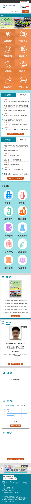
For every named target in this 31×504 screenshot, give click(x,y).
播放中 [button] (28, 18)
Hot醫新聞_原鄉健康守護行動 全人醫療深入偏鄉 (17, 306)
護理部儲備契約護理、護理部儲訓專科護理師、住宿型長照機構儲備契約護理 (16, 146)
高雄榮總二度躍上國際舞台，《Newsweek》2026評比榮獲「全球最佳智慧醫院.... (16, 115)
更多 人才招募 (18, 178)
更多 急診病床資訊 (15, 425)
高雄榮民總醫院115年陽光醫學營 (13, 120)
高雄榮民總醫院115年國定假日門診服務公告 (16, 106)
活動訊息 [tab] (23, 95)
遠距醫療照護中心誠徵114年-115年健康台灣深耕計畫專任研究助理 (16, 174)
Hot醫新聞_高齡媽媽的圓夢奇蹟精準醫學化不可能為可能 (17, 300)
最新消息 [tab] (8, 95)
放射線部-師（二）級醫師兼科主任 (13, 169)
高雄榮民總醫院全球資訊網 (15, 8)
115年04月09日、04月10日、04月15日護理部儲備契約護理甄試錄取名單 (16, 129)
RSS (11, 133)
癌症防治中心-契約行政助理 (11, 155)
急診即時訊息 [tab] (10, 405)
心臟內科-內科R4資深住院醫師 (12, 160)
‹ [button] (1, 468)
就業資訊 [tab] (8, 140)
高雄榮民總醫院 (15, 379)
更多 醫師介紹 (15, 363)
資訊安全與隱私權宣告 (9, 478)
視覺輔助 (25, 1)
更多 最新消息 (18, 133)
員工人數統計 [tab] (20, 405)
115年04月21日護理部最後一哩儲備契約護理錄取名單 (16, 124)
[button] (21, 11)
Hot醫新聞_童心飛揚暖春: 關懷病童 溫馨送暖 (17, 303)
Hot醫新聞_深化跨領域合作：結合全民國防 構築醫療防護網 (17, 309)
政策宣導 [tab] (23, 140)
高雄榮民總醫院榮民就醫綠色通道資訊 (14, 110)
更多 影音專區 (19, 459)
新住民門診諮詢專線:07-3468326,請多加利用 (16, 101)
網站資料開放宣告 (8, 476)
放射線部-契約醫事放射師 (11, 150)
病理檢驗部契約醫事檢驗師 (11, 164)
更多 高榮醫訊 (15, 316)
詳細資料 (10, 459)
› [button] (29, 468)
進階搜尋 (25, 11)
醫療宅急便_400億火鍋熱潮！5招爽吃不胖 (16, 312)
